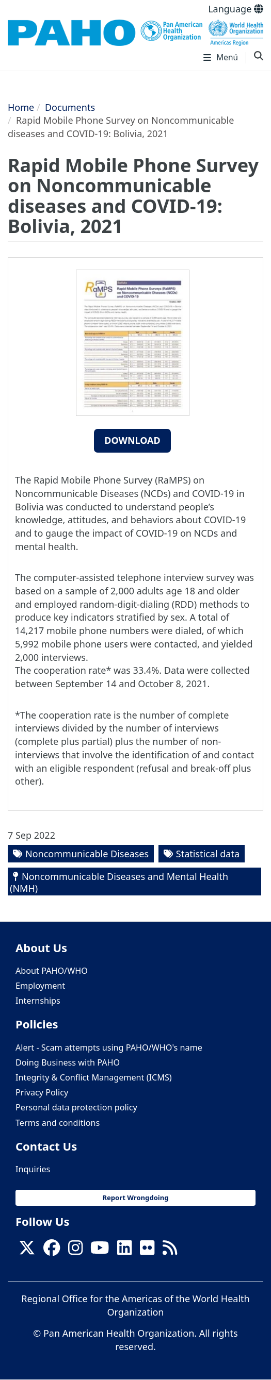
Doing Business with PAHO (67, 1062)
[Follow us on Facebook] (51, 1250)
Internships (37, 1000)
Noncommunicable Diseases (87, 853)
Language (235, 9)
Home (21, 107)
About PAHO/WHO (51, 970)
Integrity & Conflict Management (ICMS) (93, 1077)
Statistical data (208, 853)
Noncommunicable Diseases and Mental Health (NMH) (119, 882)
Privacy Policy (41, 1092)
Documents (70, 107)
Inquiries (32, 1169)
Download (132, 440)
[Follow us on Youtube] (99, 1250)
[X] (27, 1250)
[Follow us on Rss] (170, 1250)
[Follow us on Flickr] (147, 1250)
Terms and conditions (57, 1122)
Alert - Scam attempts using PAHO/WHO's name (108, 1047)
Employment (40, 985)
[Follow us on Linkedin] (124, 1250)
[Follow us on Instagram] (75, 1250)
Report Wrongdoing (135, 1197)
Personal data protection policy (76, 1107)
